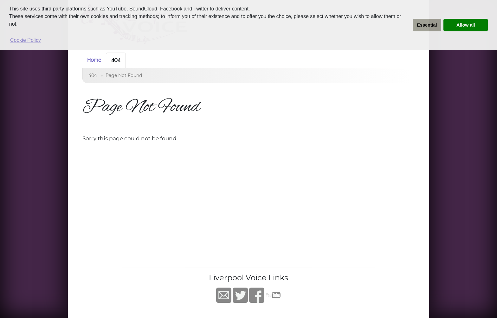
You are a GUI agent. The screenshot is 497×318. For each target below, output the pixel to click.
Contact (223, 295)
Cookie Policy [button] (25, 40)
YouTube (273, 295)
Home (94, 59)
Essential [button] (427, 25)
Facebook (256, 295)
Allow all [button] (465, 25)
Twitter (240, 295)
